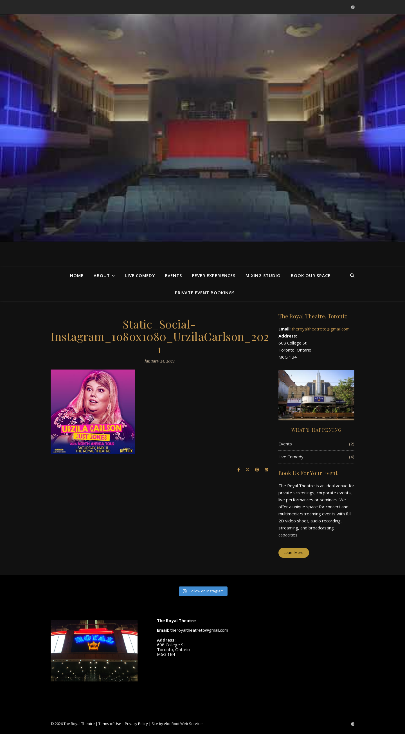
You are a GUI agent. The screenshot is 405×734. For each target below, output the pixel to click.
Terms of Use (109, 723)
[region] (202, 128)
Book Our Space (310, 275)
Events (173, 275)
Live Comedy (140, 275)
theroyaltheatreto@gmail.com (321, 329)
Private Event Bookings (205, 292)
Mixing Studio (263, 275)
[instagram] (352, 7)
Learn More (293, 552)
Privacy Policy (136, 723)
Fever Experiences (213, 275)
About (102, 275)
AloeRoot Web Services (184, 723)
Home (77, 275)
